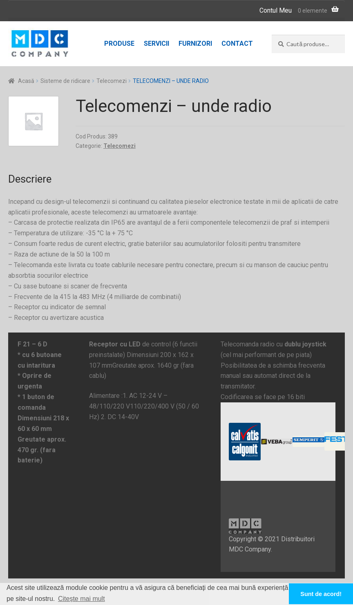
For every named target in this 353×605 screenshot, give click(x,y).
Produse (119, 43)
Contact (237, 43)
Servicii (156, 43)
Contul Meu (275, 10)
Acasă (26, 81)
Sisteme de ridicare (65, 81)
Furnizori (195, 43)
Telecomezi (111, 81)
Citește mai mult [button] (81, 598)
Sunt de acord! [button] (321, 594)
